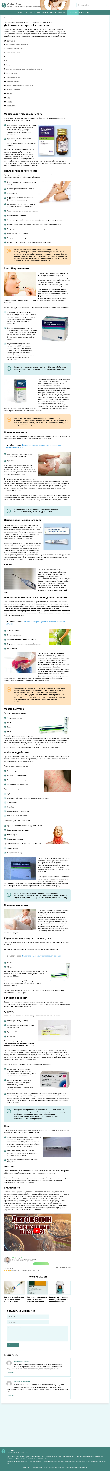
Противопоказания (12, 81)
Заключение (9, 106)
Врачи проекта (37, 1467)
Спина (37, 12)
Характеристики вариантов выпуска (18, 85)
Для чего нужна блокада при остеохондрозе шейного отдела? (14, 1299)
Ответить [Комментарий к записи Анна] (11, 1373)
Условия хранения (12, 89)
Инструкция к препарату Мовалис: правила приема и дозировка (37, 1299)
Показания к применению (14, 49)
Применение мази (11, 57)
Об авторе (41, 1264)
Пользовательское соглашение (54, 1467)
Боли (20, 12)
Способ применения (12, 53)
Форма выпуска (10, 73)
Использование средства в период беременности (23, 69)
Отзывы (8, 101)
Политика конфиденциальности (76, 1467)
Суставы (28, 12)
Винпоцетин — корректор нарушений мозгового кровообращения (59, 1299)
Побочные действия (12, 77)
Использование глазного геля (15, 61)
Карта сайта (26, 1467)
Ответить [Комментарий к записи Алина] (11, 1395)
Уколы (7, 65)
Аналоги (8, 93)
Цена (7, 97)
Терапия (61, 12)
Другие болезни (49, 12)
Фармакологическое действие (16, 45)
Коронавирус (85, 12)
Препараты (72, 12)
